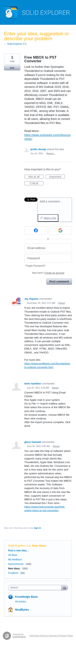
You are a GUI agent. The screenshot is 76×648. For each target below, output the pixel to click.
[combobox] (35, 587)
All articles (20, 601)
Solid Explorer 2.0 (19, 545)
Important (57, 177)
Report (61, 303)
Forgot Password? (35, 265)
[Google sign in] (60, 230)
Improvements (16, 564)
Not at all (36, 177)
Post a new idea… (18, 550)
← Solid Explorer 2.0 (15, 43)
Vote (12, 68)
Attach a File (50, 218)
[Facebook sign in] (35, 230)
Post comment (59, 281)
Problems (13, 573)
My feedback (15, 559)
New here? (48, 272)
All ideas (12, 555)
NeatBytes (22, 609)
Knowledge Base (26, 596)
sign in (37, 528)
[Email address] (48, 248)
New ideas (39, 545)
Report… (50, 153)
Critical (37, 183)
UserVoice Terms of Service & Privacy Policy (51, 635)
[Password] (48, 258)
